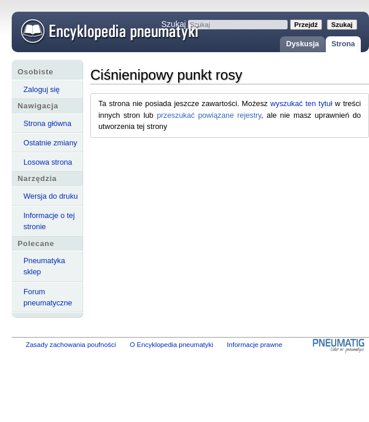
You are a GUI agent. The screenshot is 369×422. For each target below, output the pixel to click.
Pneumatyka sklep (44, 266)
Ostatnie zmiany (50, 142)
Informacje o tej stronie (49, 221)
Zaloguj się (41, 89)
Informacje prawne (254, 344)
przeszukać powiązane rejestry (209, 115)
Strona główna (47, 123)
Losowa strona (47, 162)
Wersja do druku (50, 196)
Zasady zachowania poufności (71, 344)
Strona (344, 43)
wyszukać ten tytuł (302, 103)
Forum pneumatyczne (47, 297)
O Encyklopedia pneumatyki (171, 344)
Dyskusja (302, 43)
